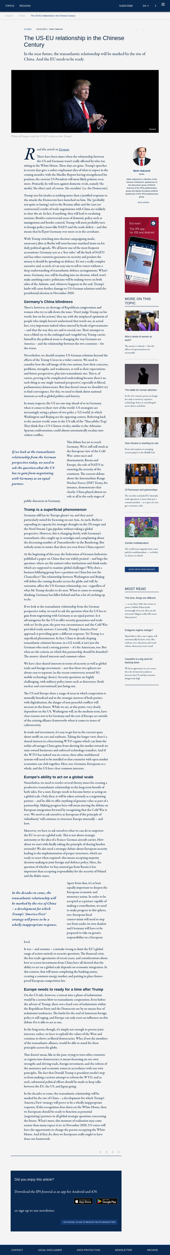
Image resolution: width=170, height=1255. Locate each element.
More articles (143, 202)
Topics (9, 6)
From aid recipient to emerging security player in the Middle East (140, 451)
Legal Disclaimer (50, 1250)
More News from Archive (142, 569)
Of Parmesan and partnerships (141, 489)
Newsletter (123, 1250)
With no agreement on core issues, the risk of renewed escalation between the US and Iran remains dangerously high (140, 673)
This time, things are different (140, 598)
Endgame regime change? (139, 630)
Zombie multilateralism (137, 543)
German (63, 149)
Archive (152, 1250)
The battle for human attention (141, 390)
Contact (17, 1250)
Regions (25, 6)
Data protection (88, 1250)
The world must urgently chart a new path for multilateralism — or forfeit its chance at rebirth (141, 552)
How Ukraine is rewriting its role (141, 443)
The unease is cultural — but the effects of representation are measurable (139, 349)
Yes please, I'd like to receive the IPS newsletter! (89, 1222)
